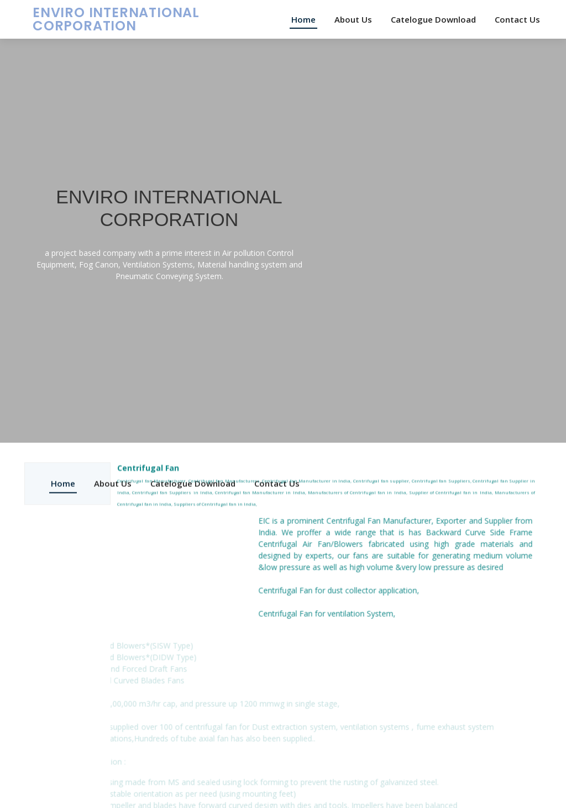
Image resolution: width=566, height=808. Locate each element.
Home (303, 19)
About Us (353, 19)
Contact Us (517, 19)
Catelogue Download (433, 19)
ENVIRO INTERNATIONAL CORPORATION (116, 19)
